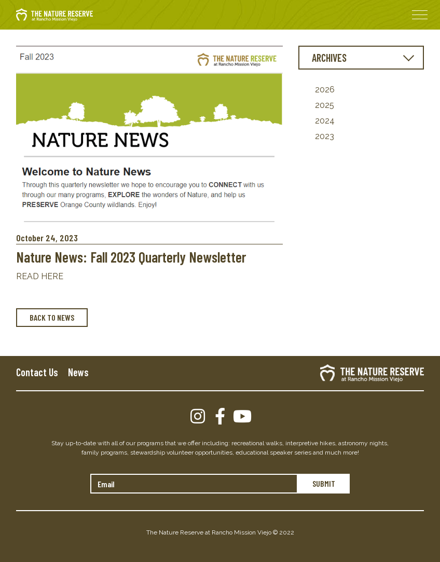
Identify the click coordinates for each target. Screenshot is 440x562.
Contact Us (37, 372)
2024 (325, 121)
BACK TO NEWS (52, 317)
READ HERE (39, 276)
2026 (325, 89)
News (78, 372)
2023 (324, 136)
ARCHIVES (329, 57)
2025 (324, 105)
